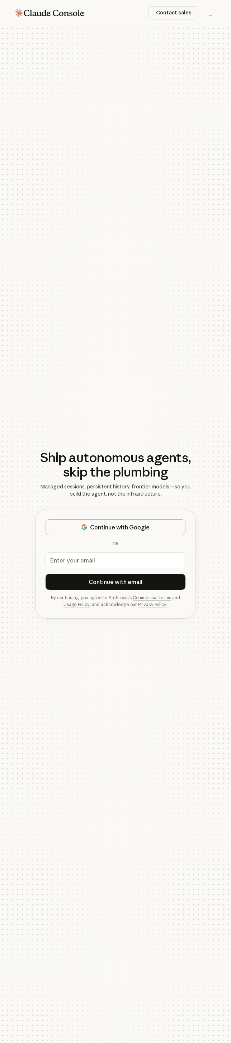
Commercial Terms (152, 597)
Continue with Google (115, 527)
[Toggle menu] (212, 13)
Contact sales (174, 12)
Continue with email (115, 582)
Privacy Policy (152, 604)
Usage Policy (76, 604)
